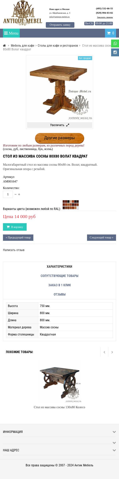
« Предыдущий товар (18, 237)
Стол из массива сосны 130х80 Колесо (59, 407)
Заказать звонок (105, 17)
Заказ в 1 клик (59, 285)
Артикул (8, 177)
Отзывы (60, 294)
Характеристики (59, 266)
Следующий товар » (101, 237)
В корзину (16, 227)
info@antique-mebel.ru (59, 16)
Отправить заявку (60, 24)
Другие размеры (59, 137)
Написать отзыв (13, 250)
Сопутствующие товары (59, 276)
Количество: (11, 188)
